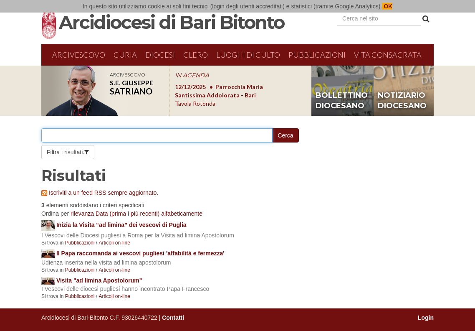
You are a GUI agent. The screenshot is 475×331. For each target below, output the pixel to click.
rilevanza (82, 213)
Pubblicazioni (317, 54)
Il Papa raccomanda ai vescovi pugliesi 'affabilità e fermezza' (140, 253)
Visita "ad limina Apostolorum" (99, 280)
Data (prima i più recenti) (127, 213)
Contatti (173, 317)
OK (387, 6)
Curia (125, 54)
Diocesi (160, 54)
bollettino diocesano (342, 101)
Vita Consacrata (388, 54)
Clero (195, 54)
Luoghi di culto (248, 54)
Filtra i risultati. (65, 152)
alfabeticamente (181, 213)
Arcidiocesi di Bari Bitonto (171, 22)
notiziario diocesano (402, 101)
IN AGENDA (192, 75)
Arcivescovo (78, 54)
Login (426, 317)
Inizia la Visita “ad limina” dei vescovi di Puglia (121, 225)
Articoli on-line (114, 243)
